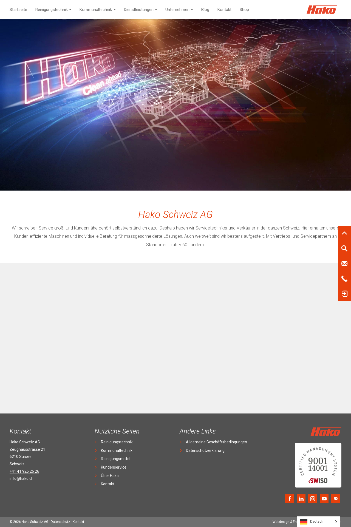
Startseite (18, 9)
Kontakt (224, 9)
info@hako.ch (21, 478)
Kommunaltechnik (96, 9)
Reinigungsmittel (115, 459)
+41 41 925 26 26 (24, 471)
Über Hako (110, 476)
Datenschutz (60, 522)
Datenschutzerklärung (205, 450)
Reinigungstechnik (51, 9)
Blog (205, 9)
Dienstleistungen (139, 9)
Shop (244, 9)
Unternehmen (177, 9)
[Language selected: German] (318, 521)
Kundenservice (113, 467)
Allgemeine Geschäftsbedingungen (216, 442)
